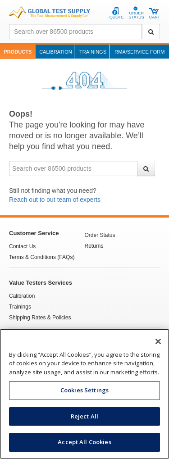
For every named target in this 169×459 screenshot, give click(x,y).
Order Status (100, 235)
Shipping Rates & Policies (40, 317)
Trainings (92, 52)
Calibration (55, 52)
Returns (94, 246)
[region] (84, 394)
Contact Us (22, 246)
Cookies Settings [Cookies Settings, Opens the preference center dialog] (84, 390)
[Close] (158, 341)
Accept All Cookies (84, 442)
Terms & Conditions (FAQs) (41, 257)
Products (18, 52)
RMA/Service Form (139, 52)
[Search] (151, 31)
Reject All (84, 416)
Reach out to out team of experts (54, 199)
